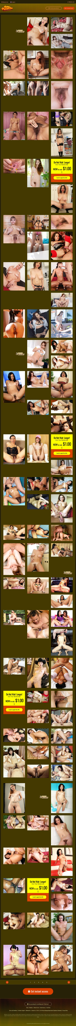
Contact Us (34, 1010)
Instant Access (42, 1007)
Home (27, 1007)
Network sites (5, 2)
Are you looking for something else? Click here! (39, 1004)
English (13, 2)
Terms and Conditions (13, 1010)
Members (31, 1007)
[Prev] (7, 982)
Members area (71, 2)
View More (48, 1007)
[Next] (68, 982)
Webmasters (28, 1010)
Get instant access (69, 8)
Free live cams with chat (54, 8)
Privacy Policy (65, 1010)
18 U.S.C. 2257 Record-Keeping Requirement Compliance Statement (49, 1010)
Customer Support (21, 1010)
